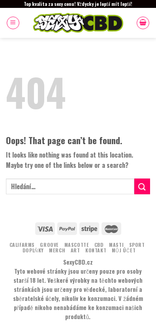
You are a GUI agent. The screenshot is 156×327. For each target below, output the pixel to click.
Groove (49, 244)
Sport (137, 244)
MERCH (57, 250)
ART (75, 250)
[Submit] (142, 186)
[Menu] (13, 23)
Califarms (22, 244)
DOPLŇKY (33, 250)
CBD (99, 244)
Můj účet (124, 250)
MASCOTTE (76, 244)
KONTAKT (95, 250)
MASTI (116, 244)
